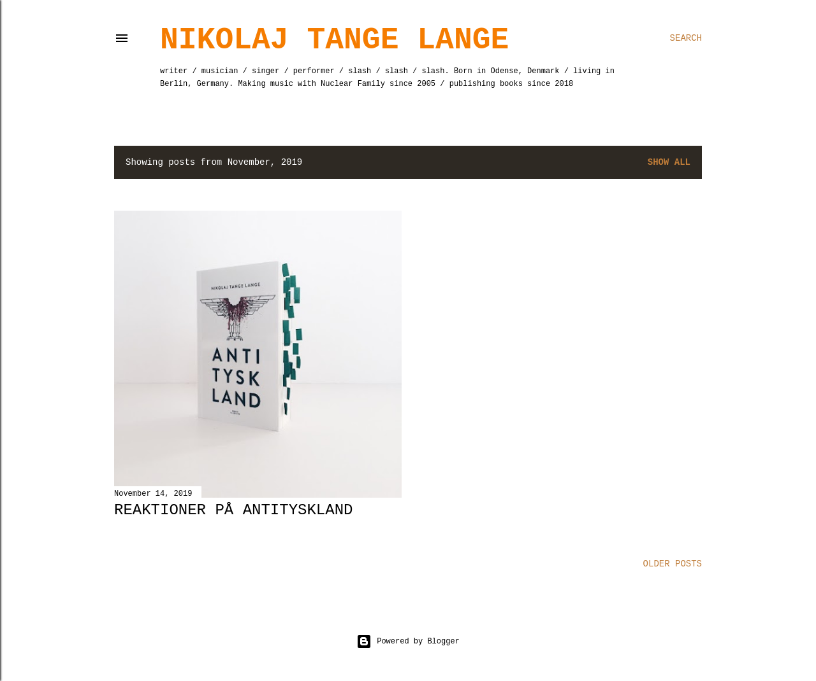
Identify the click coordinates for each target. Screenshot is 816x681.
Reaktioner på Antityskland (233, 510)
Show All (669, 162)
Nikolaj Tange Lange (334, 40)
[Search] (686, 38)
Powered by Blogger (408, 641)
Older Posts (672, 564)
